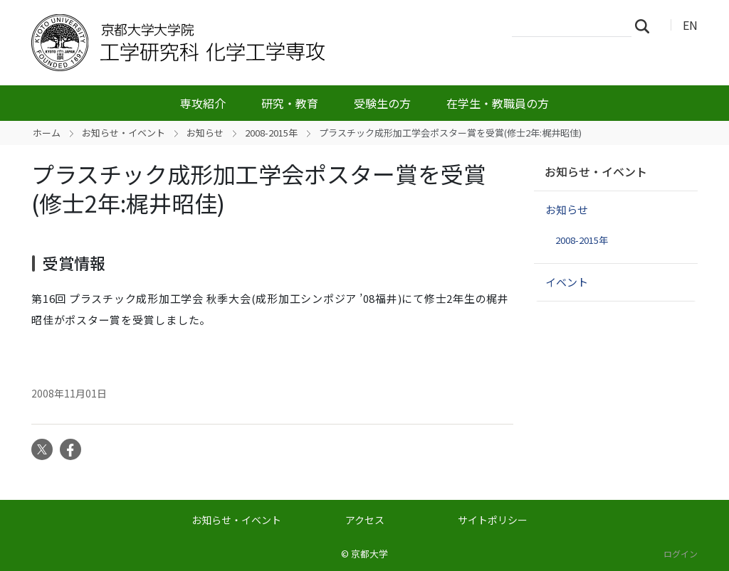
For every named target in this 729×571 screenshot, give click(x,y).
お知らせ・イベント (123, 132)
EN (690, 25)
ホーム (47, 132)
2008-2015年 (271, 132)
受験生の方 (382, 103)
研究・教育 (289, 103)
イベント (566, 281)
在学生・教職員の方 (497, 103)
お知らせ (205, 132)
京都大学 (369, 553)
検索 (646, 25)
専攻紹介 (203, 103)
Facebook (70, 449)
